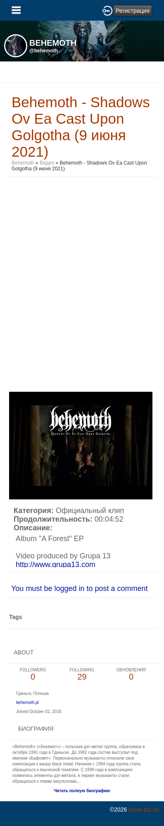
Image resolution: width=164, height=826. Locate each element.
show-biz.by (143, 809)
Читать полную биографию (82, 790)
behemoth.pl (27, 702)
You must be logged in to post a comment (79, 588)
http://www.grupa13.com (55, 564)
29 (82, 674)
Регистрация (133, 10)
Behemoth (23, 163)
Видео (47, 163)
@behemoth (43, 51)
